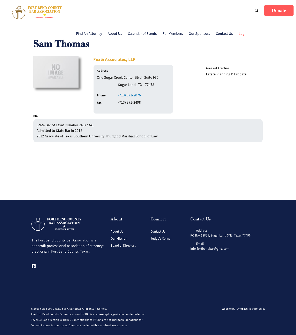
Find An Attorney (89, 33)
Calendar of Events (142, 33)
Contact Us (224, 33)
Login (243, 33)
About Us (115, 33)
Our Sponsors (199, 33)
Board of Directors (123, 245)
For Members (173, 33)
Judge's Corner (161, 238)
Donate (279, 10)
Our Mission (119, 238)
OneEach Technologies (251, 309)
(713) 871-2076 (129, 95)
